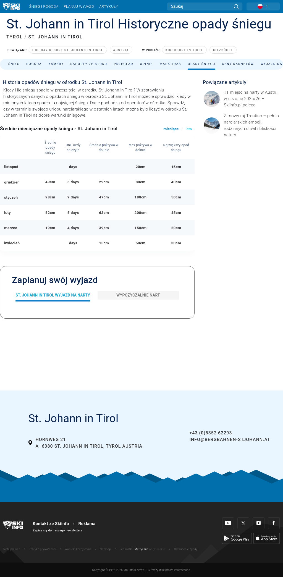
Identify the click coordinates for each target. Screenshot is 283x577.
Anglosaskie (157, 549)
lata (188, 129)
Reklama (86, 523)
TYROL (14, 37)
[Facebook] (274, 523)
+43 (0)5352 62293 (210, 433)
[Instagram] (258, 523)
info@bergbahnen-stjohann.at (229, 439)
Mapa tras (170, 64)
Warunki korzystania (78, 549)
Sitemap (105, 549)
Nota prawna (11, 549)
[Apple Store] (266, 538)
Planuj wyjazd (79, 6)
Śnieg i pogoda (43, 6)
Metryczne (141, 549)
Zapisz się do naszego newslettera (58, 530)
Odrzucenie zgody (186, 549)
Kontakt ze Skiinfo (51, 523)
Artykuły (108, 6)
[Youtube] (228, 523)
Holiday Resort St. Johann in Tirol (67, 50)
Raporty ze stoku (88, 64)
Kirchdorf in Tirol (184, 50)
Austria (121, 50)
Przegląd (123, 64)
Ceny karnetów (238, 64)
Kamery (56, 64)
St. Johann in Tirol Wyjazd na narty (52, 295)
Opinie (146, 64)
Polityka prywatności (42, 549)
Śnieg (14, 64)
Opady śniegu (201, 64)
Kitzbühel (223, 50)
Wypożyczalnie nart (138, 295)
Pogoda (34, 64)
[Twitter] (243, 523)
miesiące (171, 129)
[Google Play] (236, 538)
